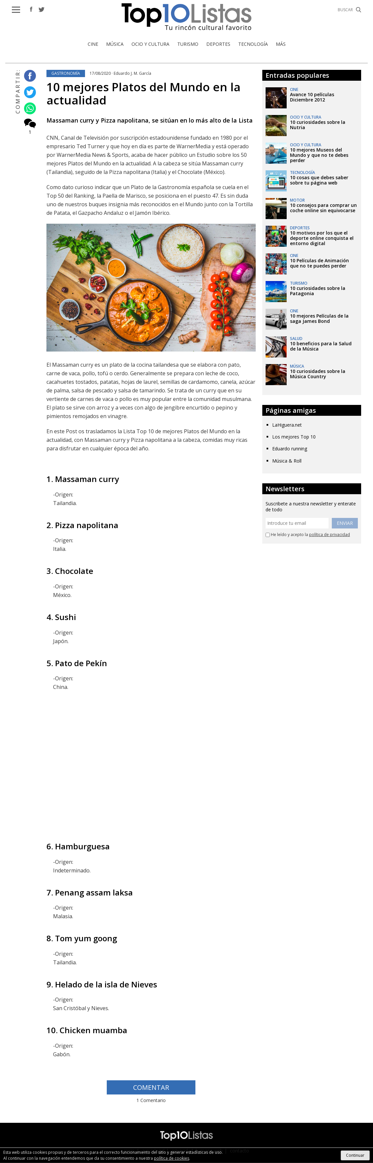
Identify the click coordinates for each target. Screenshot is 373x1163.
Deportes (218, 45)
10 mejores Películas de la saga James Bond (319, 319)
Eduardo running (289, 449)
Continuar (355, 1155)
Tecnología (253, 45)
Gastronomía (65, 74)
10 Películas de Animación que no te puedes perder (319, 263)
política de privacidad (329, 535)
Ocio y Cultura (150, 45)
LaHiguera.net (287, 425)
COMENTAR (151, 1088)
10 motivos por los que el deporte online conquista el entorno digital (322, 238)
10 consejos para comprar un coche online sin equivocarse (323, 208)
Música (115, 45)
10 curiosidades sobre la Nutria (317, 125)
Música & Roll (286, 461)
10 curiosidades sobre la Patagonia (317, 291)
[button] (16, 10)
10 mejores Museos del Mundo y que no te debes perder (319, 155)
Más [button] (281, 45)
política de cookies (171, 1158)
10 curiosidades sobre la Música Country (317, 374)
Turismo (187, 45)
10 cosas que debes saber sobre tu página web (319, 180)
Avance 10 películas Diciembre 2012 (312, 97)
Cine (93, 45)
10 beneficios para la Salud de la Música (321, 347)
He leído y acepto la (308, 535)
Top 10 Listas (186, 17)
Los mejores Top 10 (294, 437)
